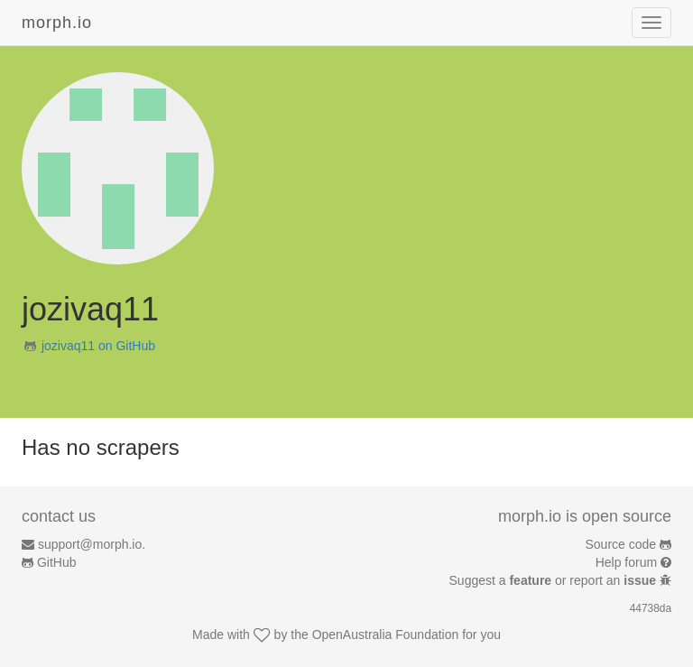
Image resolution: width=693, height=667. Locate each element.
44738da (650, 608)
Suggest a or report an (554, 580)
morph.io (57, 23)
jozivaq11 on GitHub (98, 345)
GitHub (57, 562)
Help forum (626, 562)
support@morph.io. (91, 544)
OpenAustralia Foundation (385, 634)
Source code (621, 544)
